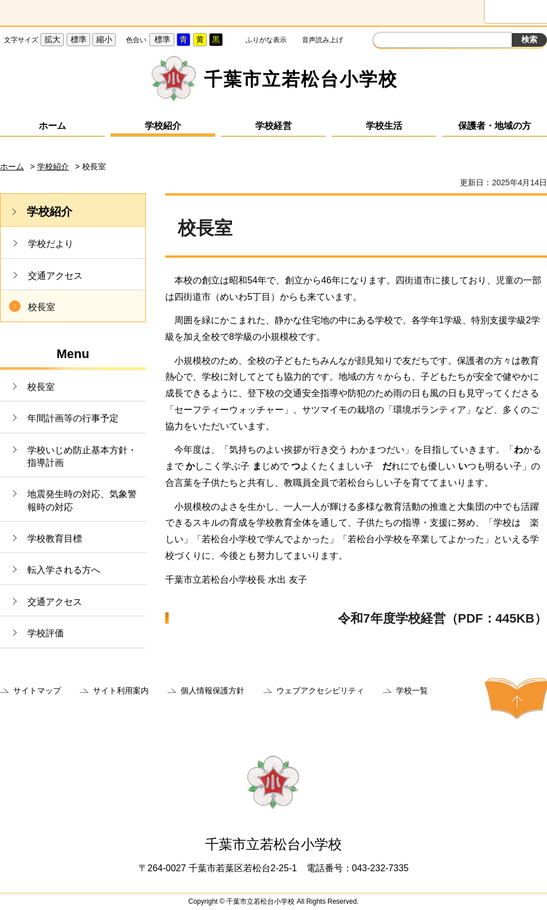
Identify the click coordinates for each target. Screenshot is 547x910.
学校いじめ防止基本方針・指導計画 (82, 456)
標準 (79, 39)
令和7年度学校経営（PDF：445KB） (442, 618)
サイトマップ (37, 690)
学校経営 (273, 126)
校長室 (41, 307)
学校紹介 (163, 126)
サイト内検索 (383, 41)
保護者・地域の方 (494, 126)
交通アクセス (55, 276)
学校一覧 (412, 690)
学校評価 (45, 633)
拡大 (52, 39)
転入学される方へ (63, 570)
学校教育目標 (54, 538)
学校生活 (384, 126)
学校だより (51, 244)
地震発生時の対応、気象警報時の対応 (82, 500)
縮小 (104, 39)
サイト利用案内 (121, 690)
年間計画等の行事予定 (73, 418)
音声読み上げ (322, 40)
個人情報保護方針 (212, 690)
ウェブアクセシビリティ (320, 690)
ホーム (52, 126)
